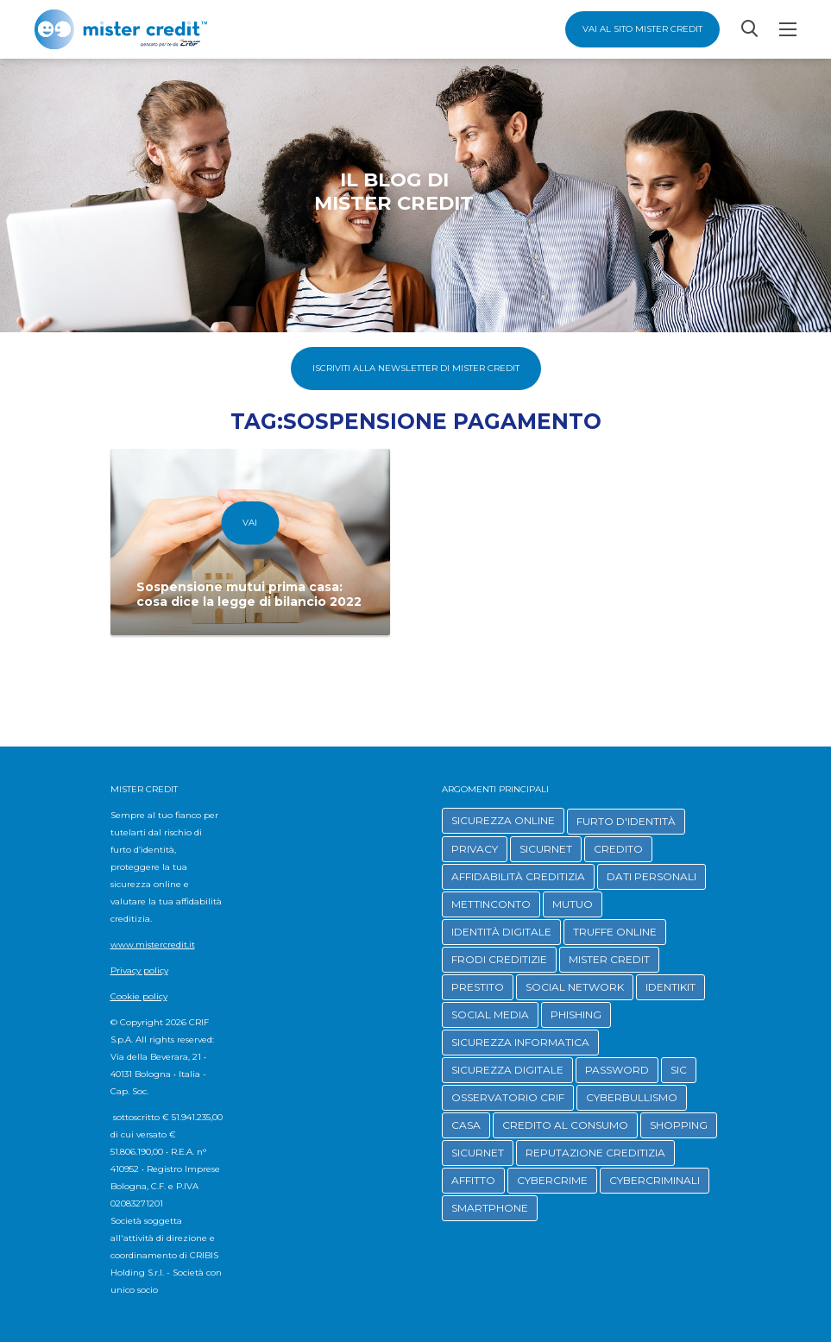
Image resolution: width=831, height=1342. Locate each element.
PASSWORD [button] (617, 1069)
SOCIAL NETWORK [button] (575, 986)
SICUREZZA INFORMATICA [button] (520, 1042)
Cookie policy (138, 996)
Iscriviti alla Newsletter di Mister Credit (415, 368)
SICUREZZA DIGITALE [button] (507, 1069)
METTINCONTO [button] (491, 904)
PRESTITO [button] (477, 986)
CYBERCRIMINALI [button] (654, 1180)
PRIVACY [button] (474, 848)
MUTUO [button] (572, 904)
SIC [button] (678, 1069)
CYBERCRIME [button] (552, 1180)
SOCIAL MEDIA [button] (490, 1014)
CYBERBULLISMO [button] (631, 1097)
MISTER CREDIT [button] (609, 959)
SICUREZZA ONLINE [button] (503, 820)
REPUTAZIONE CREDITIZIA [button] (595, 1152)
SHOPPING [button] (679, 1124)
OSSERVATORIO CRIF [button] (507, 1097)
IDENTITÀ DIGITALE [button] (501, 931)
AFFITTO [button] (473, 1180)
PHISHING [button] (576, 1014)
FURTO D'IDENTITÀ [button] (626, 821)
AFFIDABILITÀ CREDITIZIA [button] (518, 876)
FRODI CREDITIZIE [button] (499, 959)
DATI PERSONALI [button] (651, 876)
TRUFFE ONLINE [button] (615, 931)
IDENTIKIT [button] (670, 986)
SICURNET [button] (545, 848)
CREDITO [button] (618, 848)
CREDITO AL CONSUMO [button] (565, 1124)
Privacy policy (139, 970)
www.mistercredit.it (152, 944)
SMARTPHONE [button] (489, 1207)
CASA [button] (466, 1124)
